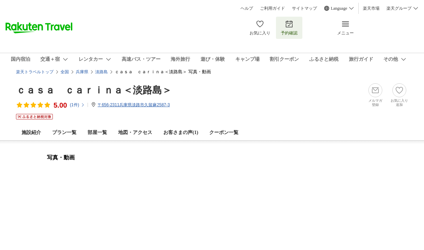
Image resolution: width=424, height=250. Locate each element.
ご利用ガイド (272, 8)
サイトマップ (304, 8)
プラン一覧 (64, 132)
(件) (77, 105)
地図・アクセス (135, 132)
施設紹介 (31, 132)
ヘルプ (246, 8)
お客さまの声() (180, 132)
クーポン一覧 (223, 132)
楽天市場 (371, 8)
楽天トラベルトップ (35, 71)
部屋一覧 (97, 132)
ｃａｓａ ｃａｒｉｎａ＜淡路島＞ (94, 90)
